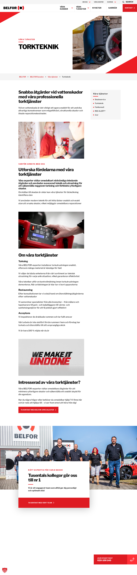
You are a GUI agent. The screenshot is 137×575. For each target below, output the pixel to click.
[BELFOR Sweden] (14, 8)
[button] (127, 2)
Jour (101, 115)
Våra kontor (98, 2)
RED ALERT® (105, 111)
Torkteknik (104, 103)
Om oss (85, 2)
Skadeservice (105, 99)
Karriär (112, 8)
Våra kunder (64, 8)
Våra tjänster (81, 8)
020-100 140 (115, 559)
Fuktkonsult (104, 107)
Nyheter (96, 8)
